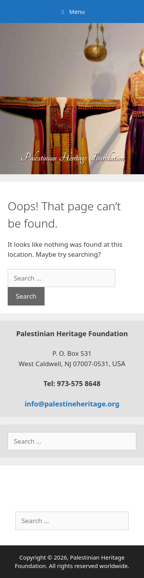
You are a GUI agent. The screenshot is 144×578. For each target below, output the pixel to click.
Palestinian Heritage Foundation (72, 157)
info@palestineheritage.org (72, 403)
